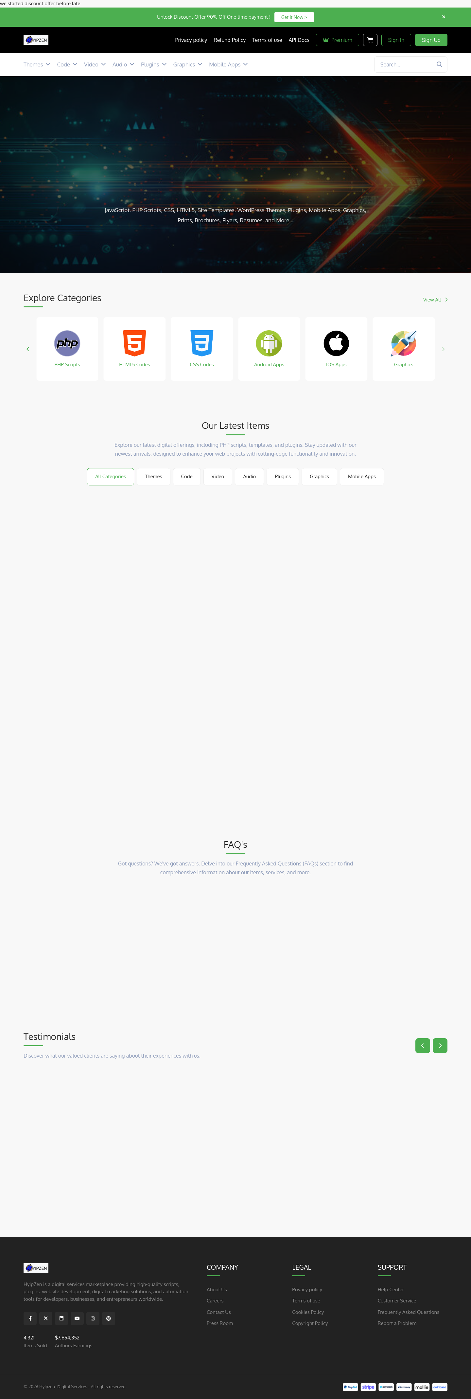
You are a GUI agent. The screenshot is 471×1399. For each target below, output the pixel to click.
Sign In (396, 40)
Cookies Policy (308, 1312)
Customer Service (397, 1301)
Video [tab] (218, 476)
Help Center (391, 1289)
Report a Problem (397, 1323)
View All (435, 300)
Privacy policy (307, 1289)
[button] (28, 349)
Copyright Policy (310, 1323)
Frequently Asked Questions (409, 1312)
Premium (337, 40)
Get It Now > (294, 17)
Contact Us (219, 1312)
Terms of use (306, 1301)
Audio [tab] (249, 476)
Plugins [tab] (283, 476)
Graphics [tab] (319, 476)
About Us (217, 1289)
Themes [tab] (153, 476)
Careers (215, 1301)
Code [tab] (187, 476)
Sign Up (431, 40)
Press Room (220, 1323)
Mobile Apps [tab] (362, 476)
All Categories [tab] (110, 476)
